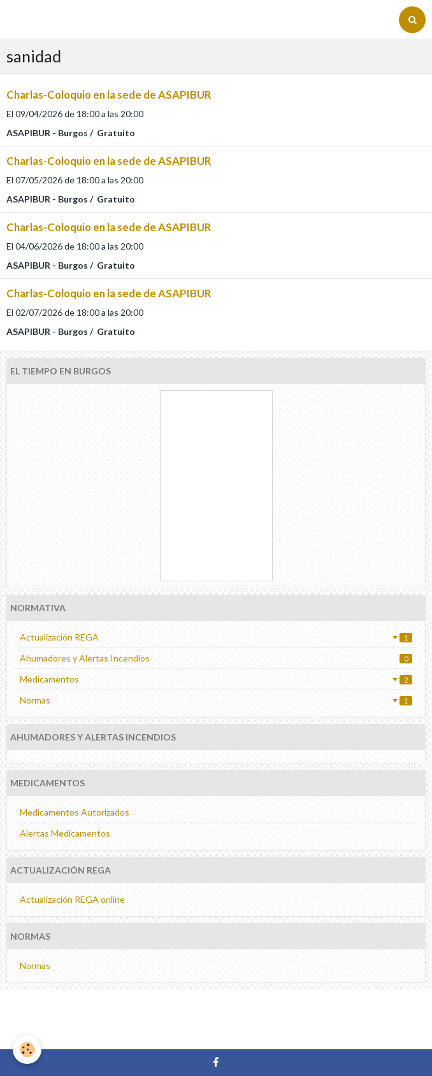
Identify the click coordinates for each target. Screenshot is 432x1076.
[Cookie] (27, 1049)
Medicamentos (216, 679)
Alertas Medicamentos (65, 833)
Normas (216, 700)
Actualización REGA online (72, 899)
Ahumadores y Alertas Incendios (216, 658)
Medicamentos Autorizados (74, 812)
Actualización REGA (216, 637)
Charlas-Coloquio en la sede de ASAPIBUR (108, 94)
